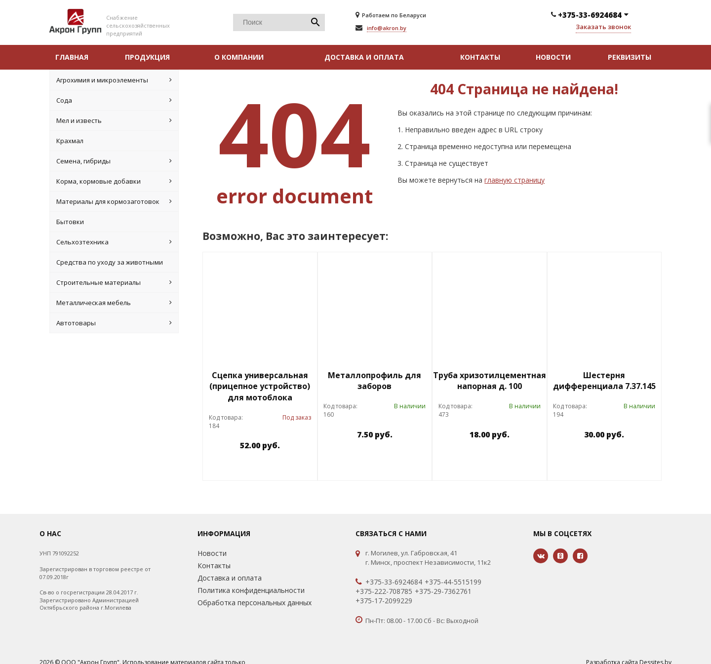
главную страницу (514, 180)
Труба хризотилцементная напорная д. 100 (489, 381)
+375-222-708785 (384, 591)
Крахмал (69, 140)
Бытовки (70, 221)
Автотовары (114, 323)
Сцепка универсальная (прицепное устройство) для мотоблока (259, 386)
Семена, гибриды (114, 161)
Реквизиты (629, 57)
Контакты (480, 57)
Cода (114, 100)
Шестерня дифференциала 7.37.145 (604, 381)
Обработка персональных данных (255, 602)
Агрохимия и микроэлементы (114, 80)
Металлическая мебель (114, 303)
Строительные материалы (114, 282)
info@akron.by (386, 28)
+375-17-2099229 (384, 601)
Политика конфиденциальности (251, 590)
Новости (553, 57)
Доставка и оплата (364, 57)
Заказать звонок (603, 26)
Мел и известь (114, 120)
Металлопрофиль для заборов (374, 381)
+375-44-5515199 (453, 582)
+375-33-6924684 (393, 582)
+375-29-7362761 (443, 591)
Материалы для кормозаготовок (114, 201)
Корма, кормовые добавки (114, 181)
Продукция (147, 57)
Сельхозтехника (114, 242)
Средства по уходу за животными (109, 262)
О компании (239, 57)
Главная (71, 57)
